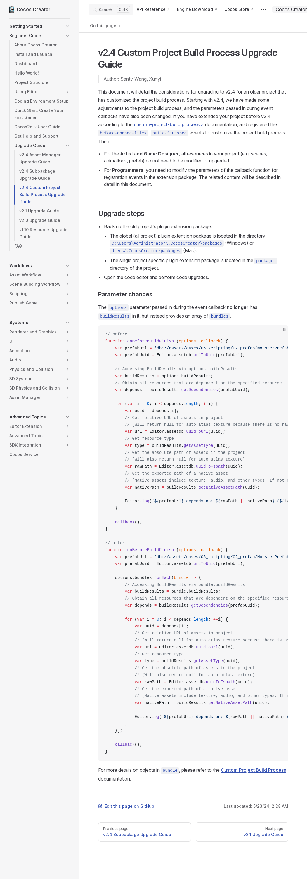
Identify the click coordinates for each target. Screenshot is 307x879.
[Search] (111, 9)
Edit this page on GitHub (126, 806)
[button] (39, 26)
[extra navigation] (263, 9)
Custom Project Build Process (253, 770)
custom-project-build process (167, 124)
